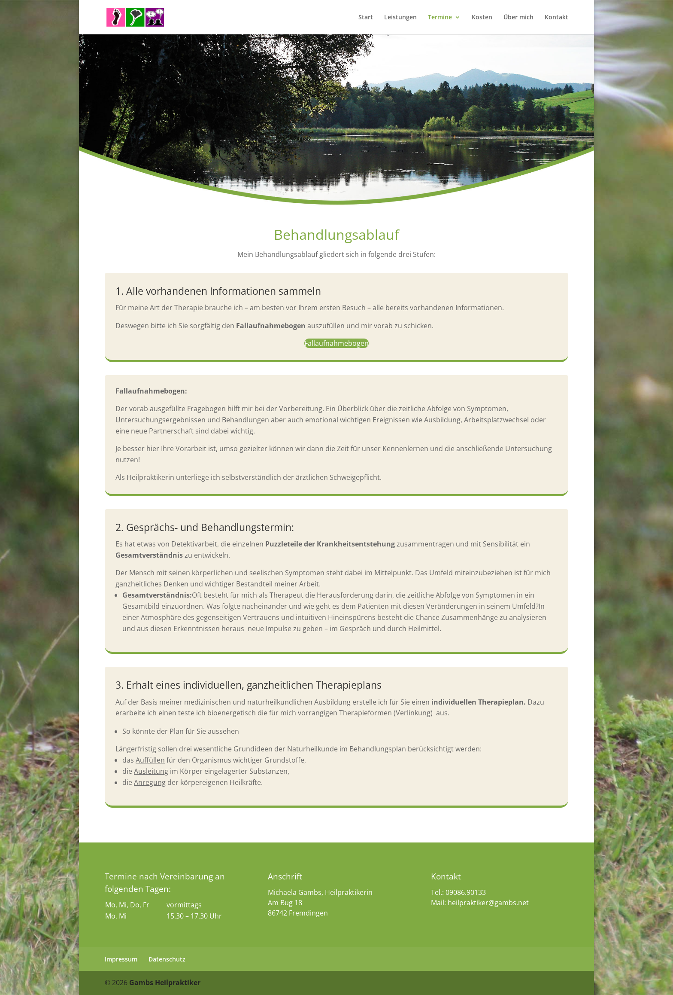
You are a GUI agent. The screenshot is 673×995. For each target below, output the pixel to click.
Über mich (518, 17)
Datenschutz (167, 959)
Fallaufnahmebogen (336, 343)
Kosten (482, 17)
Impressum (121, 959)
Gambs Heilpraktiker (163, 982)
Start (365, 17)
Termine (440, 17)
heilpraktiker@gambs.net (488, 902)
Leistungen (400, 17)
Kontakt (556, 17)
